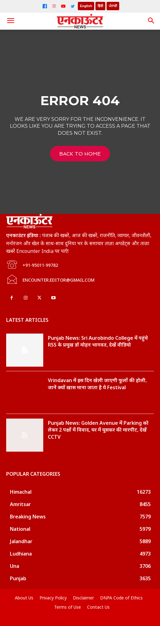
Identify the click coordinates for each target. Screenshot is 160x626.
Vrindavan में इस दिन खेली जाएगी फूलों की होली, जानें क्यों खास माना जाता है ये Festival (97, 383)
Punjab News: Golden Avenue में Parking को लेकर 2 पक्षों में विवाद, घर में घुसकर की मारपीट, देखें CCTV (98, 429)
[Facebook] (45, 6)
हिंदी (100, 6)
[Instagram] (54, 6)
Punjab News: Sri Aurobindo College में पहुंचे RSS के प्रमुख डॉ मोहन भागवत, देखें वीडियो (98, 341)
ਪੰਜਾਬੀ (113, 6)
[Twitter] (73, 6)
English (86, 6)
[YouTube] (63, 6)
